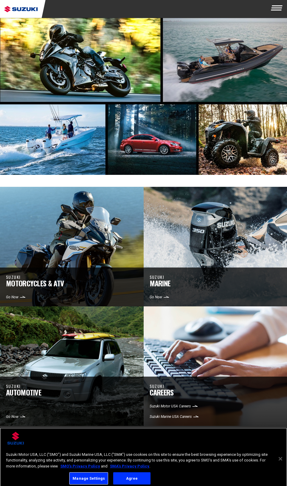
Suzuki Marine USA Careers (171, 417)
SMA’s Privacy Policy (129, 469)
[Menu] (278, 9)
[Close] (280, 461)
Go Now (12, 297)
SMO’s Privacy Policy (80, 469)
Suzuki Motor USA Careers (170, 406)
